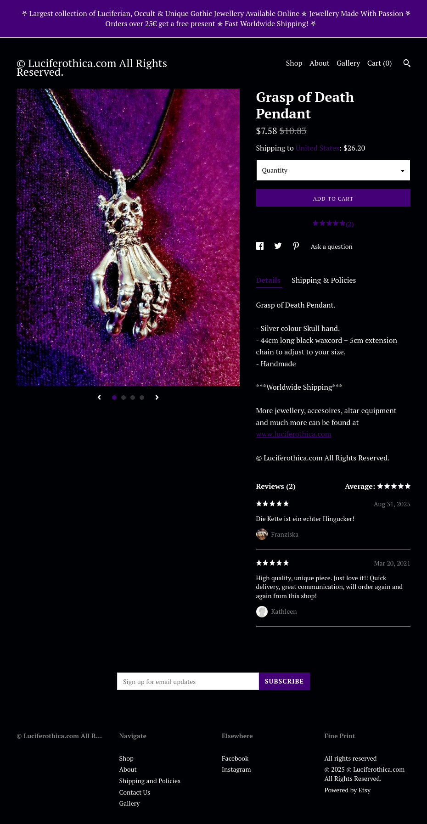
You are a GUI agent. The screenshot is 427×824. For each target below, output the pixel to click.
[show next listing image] (157, 398)
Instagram (236, 769)
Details (269, 280)
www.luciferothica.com (293, 434)
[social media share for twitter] (278, 246)
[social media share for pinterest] (296, 246)
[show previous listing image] (99, 398)
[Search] (407, 64)
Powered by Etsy (348, 789)
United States (317, 148)
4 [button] (142, 397)
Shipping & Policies (324, 280)
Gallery (348, 63)
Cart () (379, 63)
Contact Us (135, 792)
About (319, 63)
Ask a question (332, 246)
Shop (294, 63)
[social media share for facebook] (260, 246)
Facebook (235, 758)
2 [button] (123, 397)
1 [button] (114, 397)
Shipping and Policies (150, 780)
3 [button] (132, 397)
